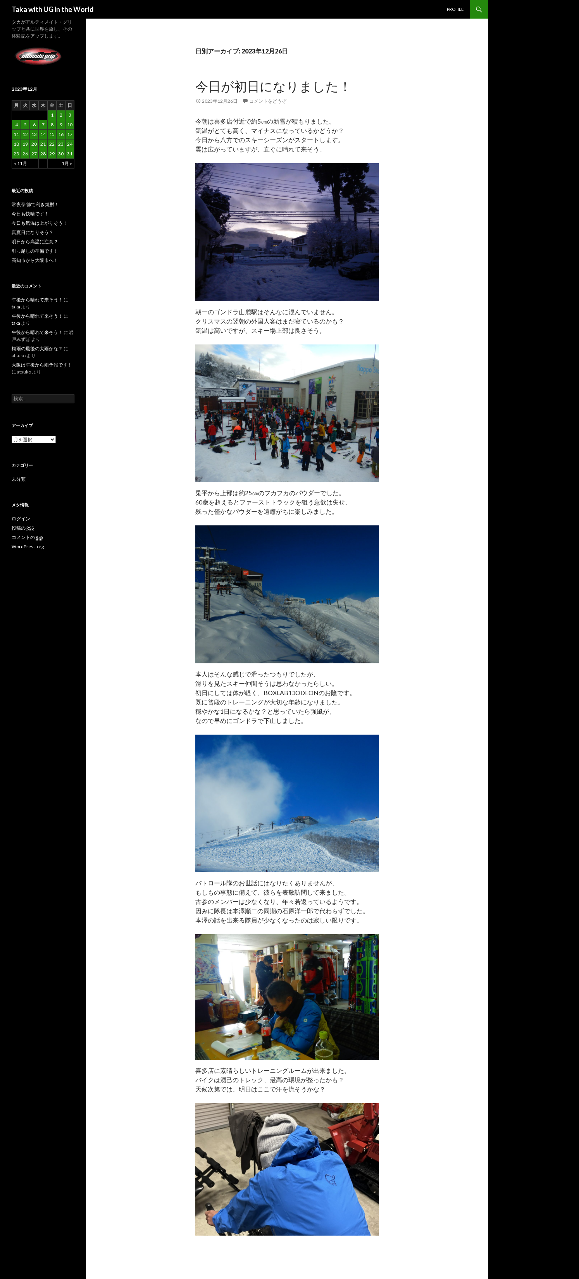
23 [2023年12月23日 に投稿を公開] (61, 144)
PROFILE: (456, 9)
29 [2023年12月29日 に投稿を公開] (52, 154)
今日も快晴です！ (30, 214)
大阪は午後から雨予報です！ (42, 365)
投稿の (23, 528)
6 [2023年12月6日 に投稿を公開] (34, 124)
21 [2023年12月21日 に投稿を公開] (43, 144)
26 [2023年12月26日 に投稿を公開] (25, 154)
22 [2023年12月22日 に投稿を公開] (52, 144)
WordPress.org (28, 546)
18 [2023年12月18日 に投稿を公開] (16, 144)
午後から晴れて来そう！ (37, 300)
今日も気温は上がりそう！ (39, 223)
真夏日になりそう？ (32, 232)
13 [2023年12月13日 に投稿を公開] (34, 134)
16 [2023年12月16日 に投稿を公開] (61, 134)
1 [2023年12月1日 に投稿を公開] (52, 115)
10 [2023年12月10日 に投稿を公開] (69, 124)
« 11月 (20, 163)
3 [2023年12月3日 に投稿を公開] (70, 115)
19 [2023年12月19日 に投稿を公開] (25, 144)
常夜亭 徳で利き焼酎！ (35, 204)
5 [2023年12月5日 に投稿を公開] (25, 124)
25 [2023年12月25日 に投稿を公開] (16, 154)
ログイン (21, 519)
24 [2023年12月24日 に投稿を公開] (69, 144)
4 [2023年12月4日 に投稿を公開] (16, 124)
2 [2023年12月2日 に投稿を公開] (61, 115)
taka (16, 307)
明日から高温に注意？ (35, 241)
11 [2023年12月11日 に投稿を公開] (16, 134)
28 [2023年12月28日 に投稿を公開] (43, 154)
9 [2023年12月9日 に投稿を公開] (61, 124)
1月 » (67, 163)
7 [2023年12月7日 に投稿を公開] (43, 124)
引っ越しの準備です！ (35, 251)
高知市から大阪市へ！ (35, 260)
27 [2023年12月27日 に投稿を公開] (34, 154)
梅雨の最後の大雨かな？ (37, 348)
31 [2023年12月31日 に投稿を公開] (69, 154)
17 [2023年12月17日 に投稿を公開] (69, 134)
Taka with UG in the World (53, 9)
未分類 (19, 479)
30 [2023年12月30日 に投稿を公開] (61, 154)
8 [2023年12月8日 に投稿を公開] (52, 124)
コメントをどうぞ (267, 101)
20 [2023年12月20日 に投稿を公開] (34, 144)
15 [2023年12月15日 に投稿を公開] (52, 134)
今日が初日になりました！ (273, 86)
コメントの (27, 537)
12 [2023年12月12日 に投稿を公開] (25, 134)
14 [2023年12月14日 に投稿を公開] (43, 134)
